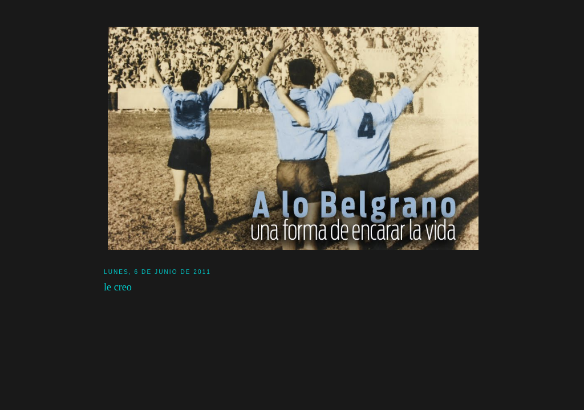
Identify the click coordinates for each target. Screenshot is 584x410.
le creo (118, 287)
